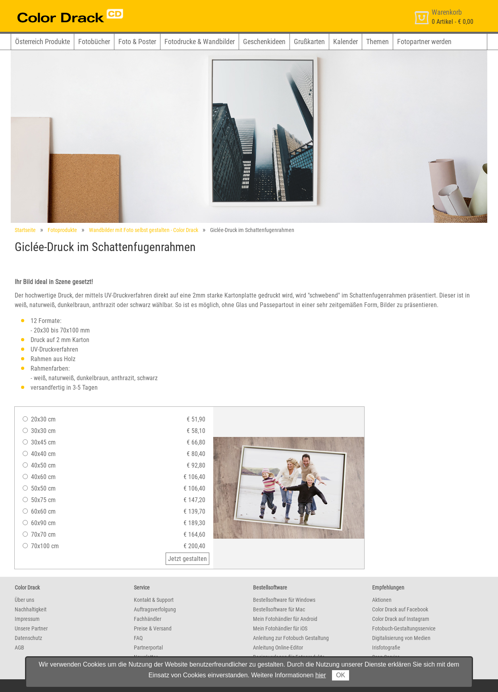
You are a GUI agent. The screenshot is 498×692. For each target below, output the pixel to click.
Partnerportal (148, 647)
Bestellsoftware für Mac (279, 609)
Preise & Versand (153, 628)
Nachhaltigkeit (30, 609)
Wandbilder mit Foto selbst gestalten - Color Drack (143, 230)
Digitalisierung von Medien (401, 638)
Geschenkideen (264, 41)
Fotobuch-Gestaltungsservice (404, 628)
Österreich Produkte (42, 41)
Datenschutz (28, 638)
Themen (377, 41)
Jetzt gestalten (187, 558)
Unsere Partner (31, 628)
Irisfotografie (386, 647)
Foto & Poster (137, 41)
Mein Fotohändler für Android (285, 619)
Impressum (27, 619)
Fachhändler (147, 619)
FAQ (138, 638)
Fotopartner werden (424, 41)
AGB (19, 647)
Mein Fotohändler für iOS (280, 628)
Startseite (25, 230)
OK (340, 675)
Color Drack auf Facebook (400, 609)
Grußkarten (309, 41)
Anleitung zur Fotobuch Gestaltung (291, 638)
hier (320, 675)
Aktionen (382, 600)
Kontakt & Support (154, 600)
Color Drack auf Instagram (400, 619)
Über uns (24, 600)
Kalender (345, 41)
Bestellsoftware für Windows (284, 600)
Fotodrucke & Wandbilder (199, 41)
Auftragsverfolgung (155, 609)
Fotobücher (94, 41)
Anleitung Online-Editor (278, 647)
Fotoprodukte (62, 230)
